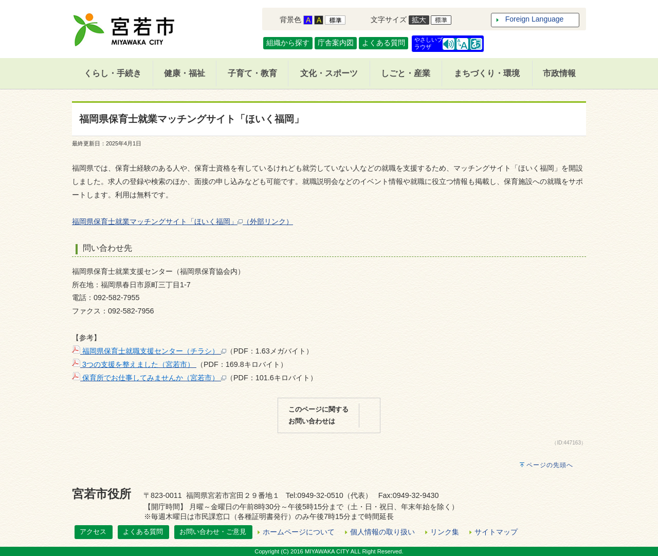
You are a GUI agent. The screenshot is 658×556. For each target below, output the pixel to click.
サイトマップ (496, 532)
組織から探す (287, 43)
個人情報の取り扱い (382, 532)
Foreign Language (534, 19)
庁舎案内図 (336, 43)
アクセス (93, 531)
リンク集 (444, 532)
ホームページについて (299, 532)
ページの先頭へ (549, 465)
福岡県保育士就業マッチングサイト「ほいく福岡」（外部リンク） (182, 221)
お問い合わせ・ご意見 (212, 531)
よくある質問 (383, 43)
